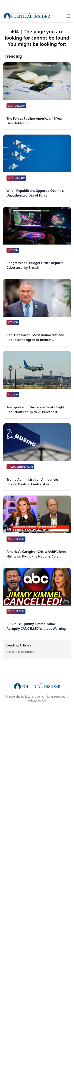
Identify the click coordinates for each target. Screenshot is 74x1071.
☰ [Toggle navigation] (69, 16)
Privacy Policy (37, 700)
